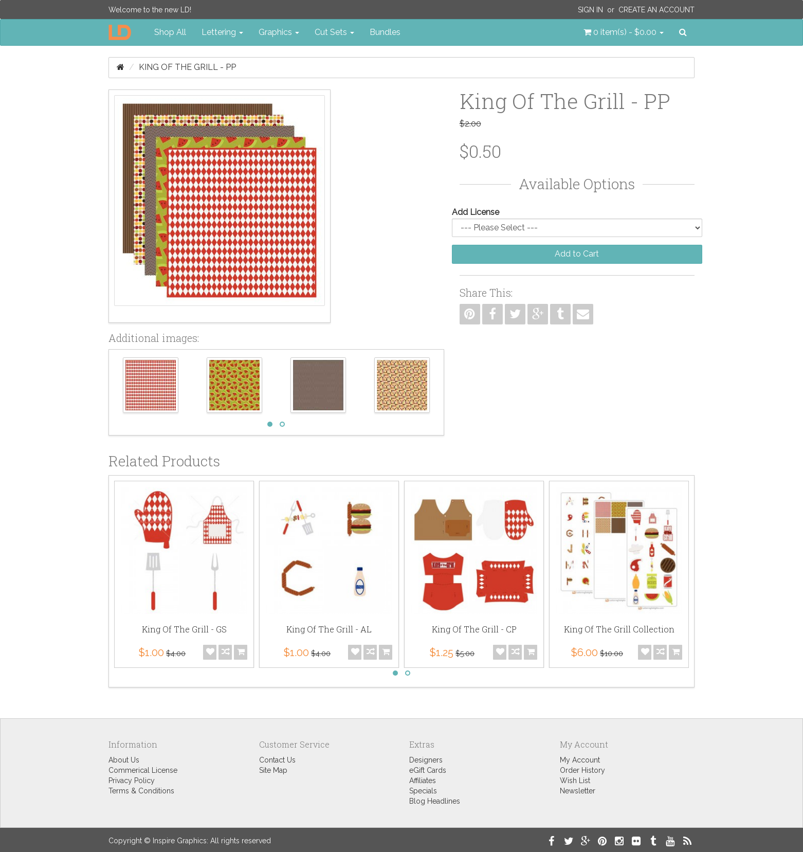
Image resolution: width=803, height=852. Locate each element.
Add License (475, 212)
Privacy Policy (131, 780)
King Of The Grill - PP (187, 67)
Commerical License (142, 770)
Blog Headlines (434, 801)
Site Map (273, 770)
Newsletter (577, 791)
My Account (580, 760)
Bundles (385, 32)
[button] (623, 32)
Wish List (575, 780)
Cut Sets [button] (334, 32)
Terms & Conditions (141, 791)
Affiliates (422, 780)
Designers (426, 760)
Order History (582, 770)
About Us (123, 760)
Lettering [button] (222, 32)
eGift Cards (427, 770)
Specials (423, 791)
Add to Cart (577, 254)
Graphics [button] (279, 32)
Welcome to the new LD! (149, 10)
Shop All (170, 32)
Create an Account (656, 10)
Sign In (590, 10)
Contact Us (277, 760)
